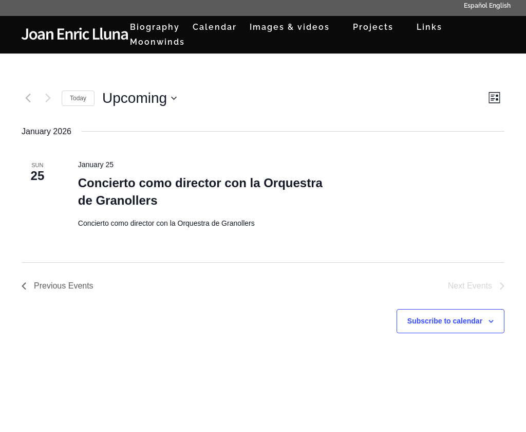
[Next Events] (48, 98)
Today (78, 98)
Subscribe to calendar (444, 321)
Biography (155, 28)
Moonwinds (157, 43)
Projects (373, 28)
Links (429, 28)
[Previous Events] (28, 98)
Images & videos (290, 28)
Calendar (215, 28)
